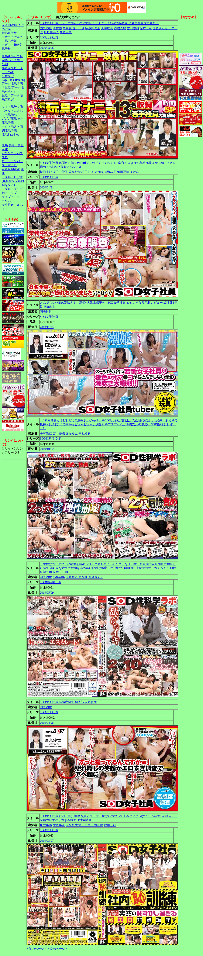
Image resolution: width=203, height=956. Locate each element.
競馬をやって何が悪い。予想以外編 (12, 60)
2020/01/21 (47, 187)
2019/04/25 (47, 722)
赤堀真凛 (120, 28)
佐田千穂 (78, 28)
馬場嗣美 (59, 577)
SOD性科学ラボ (50, 438)
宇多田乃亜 (92, 28)
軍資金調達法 (11, 169)
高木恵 (67, 28)
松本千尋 (146, 28)
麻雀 (5, 149)
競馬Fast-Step (10, 134)
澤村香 (57, 28)
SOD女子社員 (49, 37)
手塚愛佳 (46, 433)
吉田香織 (133, 28)
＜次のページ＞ (57, 948)
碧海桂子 (110, 172)
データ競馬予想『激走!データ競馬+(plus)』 (13, 87)
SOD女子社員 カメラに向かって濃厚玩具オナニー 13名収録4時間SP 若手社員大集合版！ (99, 23)
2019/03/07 (47, 840)
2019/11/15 (46, 327)
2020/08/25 (47, 47)
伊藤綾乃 (72, 577)
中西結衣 (84, 433)
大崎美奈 (59, 825)
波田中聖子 (60, 172)
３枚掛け (8, 76)
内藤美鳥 (66, 32)
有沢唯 (134, 172)
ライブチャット (12, 196)
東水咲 (98, 172)
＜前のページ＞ (36, 948)
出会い (6, 200)
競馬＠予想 (9, 33)
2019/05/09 (47, 592)
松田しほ (87, 172)
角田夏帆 (123, 172)
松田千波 (46, 172)
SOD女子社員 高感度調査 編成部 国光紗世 (68, 702)
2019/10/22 (47, 448)
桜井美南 (46, 825)
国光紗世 (46, 28)
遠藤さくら (160, 28)
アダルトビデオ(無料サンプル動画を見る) (13, 181)
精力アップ (9, 193)
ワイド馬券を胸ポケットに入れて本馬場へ (12, 110)
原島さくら (95, 577)
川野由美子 (51, 32)
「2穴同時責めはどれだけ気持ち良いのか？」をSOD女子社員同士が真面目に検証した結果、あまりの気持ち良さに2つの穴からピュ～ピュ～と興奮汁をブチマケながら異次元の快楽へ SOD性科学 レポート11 (108, 424)
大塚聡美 (107, 28)
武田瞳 (98, 825)
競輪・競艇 (16, 145)
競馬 (5, 145)
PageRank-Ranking (13, 79)
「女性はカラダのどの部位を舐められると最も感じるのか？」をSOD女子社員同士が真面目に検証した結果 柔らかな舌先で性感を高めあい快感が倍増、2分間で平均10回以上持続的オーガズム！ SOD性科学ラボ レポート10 (108, 568)
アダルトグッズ (12, 189)
